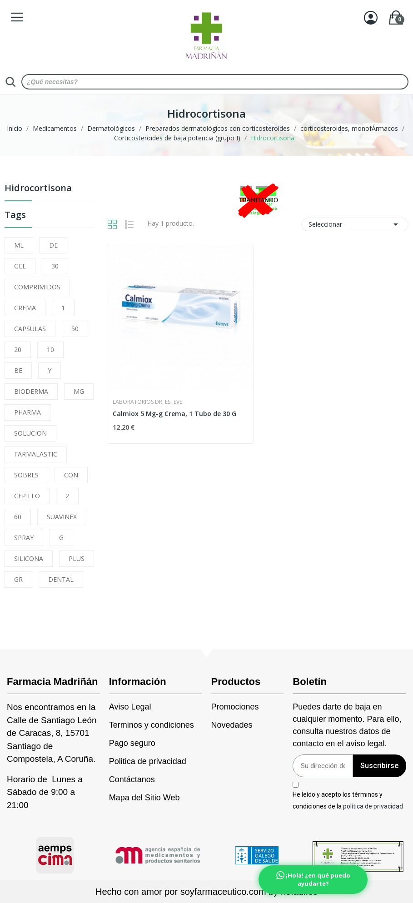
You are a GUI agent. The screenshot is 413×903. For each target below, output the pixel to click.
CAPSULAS (30, 328)
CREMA (25, 307)
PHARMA (27, 412)
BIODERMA (31, 391)
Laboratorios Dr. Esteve (147, 402)
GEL (20, 266)
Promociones (235, 706)
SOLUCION (30, 433)
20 (17, 349)
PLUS (77, 558)
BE (18, 370)
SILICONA (28, 558)
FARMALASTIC (35, 454)
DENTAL (61, 579)
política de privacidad (373, 805)
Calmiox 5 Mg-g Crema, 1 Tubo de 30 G (174, 413)
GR (18, 579)
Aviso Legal (130, 706)
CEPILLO (27, 495)
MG (79, 391)
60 (17, 516)
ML (19, 245)
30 (55, 266)
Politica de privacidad (147, 761)
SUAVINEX (62, 516)
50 (75, 328)
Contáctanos (132, 779)
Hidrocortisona (38, 189)
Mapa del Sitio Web (144, 797)
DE (53, 245)
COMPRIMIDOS (37, 287)
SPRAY (24, 537)
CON (71, 475)
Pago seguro (132, 743)
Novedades (232, 724)
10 (50, 349)
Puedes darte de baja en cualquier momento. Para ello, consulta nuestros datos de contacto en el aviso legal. (347, 725)
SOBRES (26, 475)
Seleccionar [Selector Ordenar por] (355, 224)
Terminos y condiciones (151, 724)
